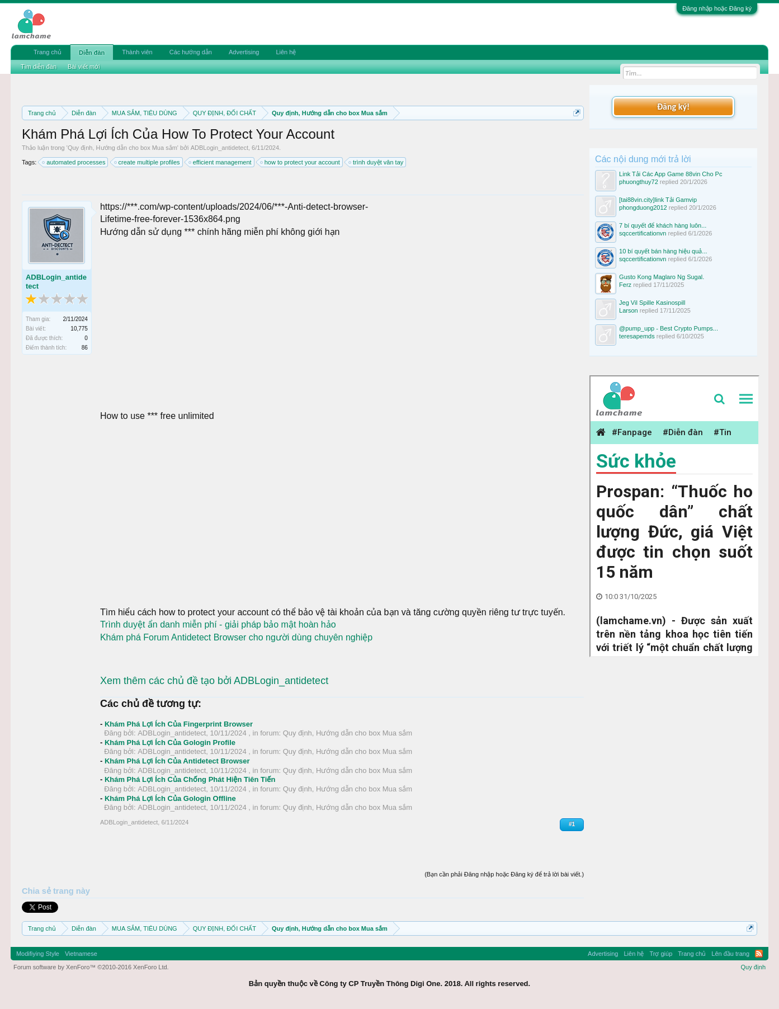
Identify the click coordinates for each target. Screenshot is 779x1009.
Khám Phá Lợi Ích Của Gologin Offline (170, 798)
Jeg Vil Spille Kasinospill (652, 302)
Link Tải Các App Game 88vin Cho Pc (670, 174)
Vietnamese (81, 953)
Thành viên (137, 52)
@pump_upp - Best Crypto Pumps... (668, 328)
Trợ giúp (660, 953)
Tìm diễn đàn (38, 66)
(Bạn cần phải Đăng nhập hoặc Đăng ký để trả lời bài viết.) (504, 874)
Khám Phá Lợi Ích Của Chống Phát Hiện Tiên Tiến (190, 779)
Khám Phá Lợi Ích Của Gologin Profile (170, 742)
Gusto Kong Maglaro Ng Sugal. (661, 277)
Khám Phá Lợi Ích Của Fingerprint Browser (179, 724)
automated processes (74, 162)
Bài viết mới (84, 66)
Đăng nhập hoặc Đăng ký (717, 8)
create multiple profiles (147, 162)
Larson (628, 310)
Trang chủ (48, 52)
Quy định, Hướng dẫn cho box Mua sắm (122, 147)
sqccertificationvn (642, 233)
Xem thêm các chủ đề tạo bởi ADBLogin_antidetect (214, 680)
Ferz (625, 284)
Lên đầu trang (730, 953)
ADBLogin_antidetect (219, 147)
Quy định (753, 967)
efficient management (221, 162)
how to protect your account (300, 162)
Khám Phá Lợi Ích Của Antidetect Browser (177, 761)
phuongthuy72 (638, 181)
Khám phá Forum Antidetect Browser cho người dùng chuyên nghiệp (236, 637)
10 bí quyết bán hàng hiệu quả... (663, 251)
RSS (759, 954)
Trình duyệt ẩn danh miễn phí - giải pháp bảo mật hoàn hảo (218, 624)
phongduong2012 (643, 207)
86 (85, 348)
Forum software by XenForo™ (91, 967)
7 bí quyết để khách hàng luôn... (662, 225)
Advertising (244, 52)
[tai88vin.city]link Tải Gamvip (658, 199)
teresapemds (637, 336)
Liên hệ (286, 52)
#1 (572, 824)
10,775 (79, 329)
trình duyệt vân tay (376, 162)
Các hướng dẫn (190, 52)
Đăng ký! (673, 106)
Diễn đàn (92, 52)
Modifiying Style (37, 953)
